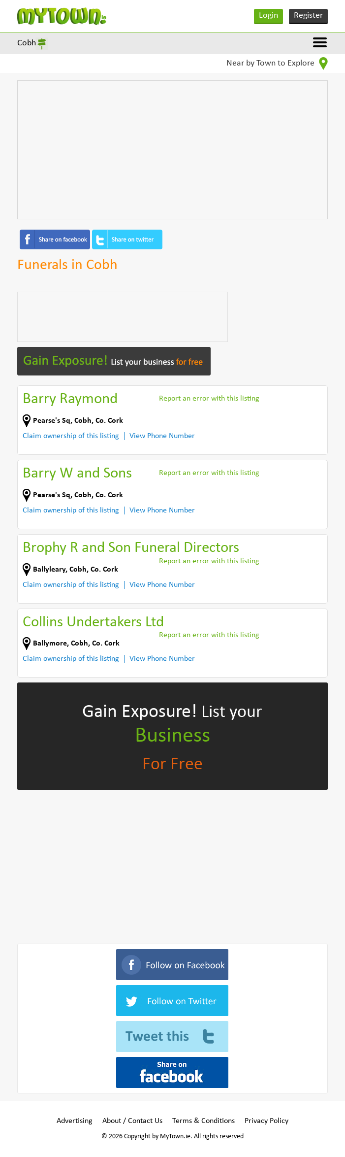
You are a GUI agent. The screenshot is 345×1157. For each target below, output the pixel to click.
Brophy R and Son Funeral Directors (131, 548)
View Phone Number (162, 436)
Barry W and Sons (77, 473)
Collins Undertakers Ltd (93, 622)
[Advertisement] (172, 150)
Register (308, 15)
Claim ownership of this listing (71, 436)
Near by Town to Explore (277, 63)
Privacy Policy (266, 1121)
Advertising (75, 1121)
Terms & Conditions (203, 1121)
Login (268, 15)
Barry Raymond (70, 399)
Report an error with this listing (209, 399)
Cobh (26, 43)
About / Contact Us (132, 1121)
